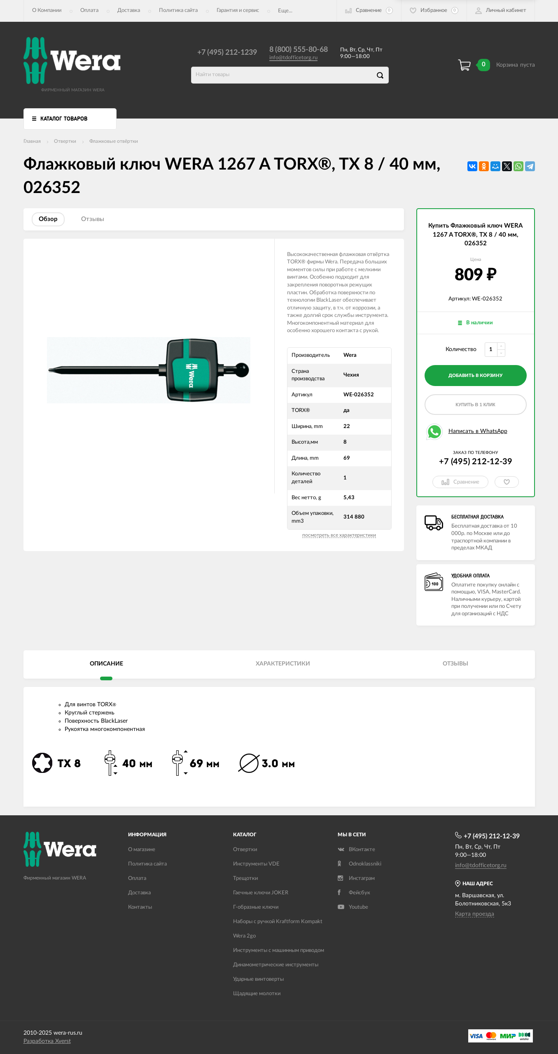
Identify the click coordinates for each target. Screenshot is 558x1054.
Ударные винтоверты (258, 979)
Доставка (128, 10)
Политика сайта (178, 10)
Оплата (89, 10)
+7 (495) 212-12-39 (475, 462)
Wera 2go (244, 936)
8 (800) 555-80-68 (298, 50)
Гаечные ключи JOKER (260, 893)
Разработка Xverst (47, 1041)
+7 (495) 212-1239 (227, 52)
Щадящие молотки (256, 993)
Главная (32, 141)
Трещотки (245, 878)
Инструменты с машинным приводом (278, 950)
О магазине (141, 849)
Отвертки (65, 141)
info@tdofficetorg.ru (293, 57)
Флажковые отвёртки (113, 141)
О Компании (46, 10)
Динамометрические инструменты (275, 965)
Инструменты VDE (256, 864)
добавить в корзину (475, 375)
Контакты (140, 907)
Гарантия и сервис (238, 10)
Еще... (285, 11)
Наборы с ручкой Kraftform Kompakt (277, 921)
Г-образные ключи (255, 907)
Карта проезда (474, 914)
